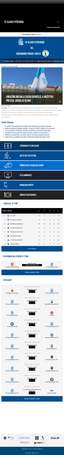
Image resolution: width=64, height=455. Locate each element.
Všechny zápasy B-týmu (32, 272)
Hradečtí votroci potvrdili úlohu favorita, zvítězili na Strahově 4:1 (27, 132)
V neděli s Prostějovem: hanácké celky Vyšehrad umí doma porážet (28, 126)
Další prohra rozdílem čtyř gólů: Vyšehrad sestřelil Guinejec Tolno (27, 137)
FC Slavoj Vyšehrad (14, 21)
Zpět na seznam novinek (9, 66)
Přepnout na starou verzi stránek (53, 27)
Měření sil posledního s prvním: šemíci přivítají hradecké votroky (27, 135)
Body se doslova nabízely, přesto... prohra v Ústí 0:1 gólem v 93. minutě (29, 128)
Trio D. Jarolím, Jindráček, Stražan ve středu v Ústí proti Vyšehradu (28, 130)
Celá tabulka (32, 248)
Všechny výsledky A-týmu (32, 399)
